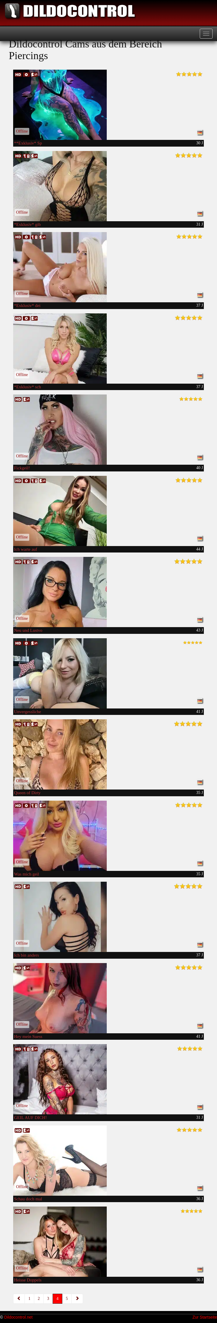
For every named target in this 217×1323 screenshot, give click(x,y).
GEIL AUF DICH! (30, 1117)
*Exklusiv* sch (27, 387)
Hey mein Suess (28, 1036)
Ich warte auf (25, 549)
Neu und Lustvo (28, 630)
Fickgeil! (22, 468)
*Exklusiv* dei (27, 305)
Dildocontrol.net (18, 1317)
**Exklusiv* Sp (28, 143)
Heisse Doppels (28, 1280)
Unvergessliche (27, 711)
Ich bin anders (26, 955)
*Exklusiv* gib (27, 224)
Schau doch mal (28, 1199)
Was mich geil (26, 874)
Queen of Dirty (27, 792)
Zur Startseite (204, 1317)
